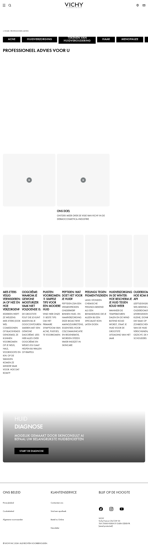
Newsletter (55, 528)
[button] (29, 182)
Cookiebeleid (8, 511)
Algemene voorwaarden (13, 519)
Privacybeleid (8, 502)
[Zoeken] (9, 5)
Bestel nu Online (57, 519)
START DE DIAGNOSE (32, 451)
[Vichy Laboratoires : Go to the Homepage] (74, 5)
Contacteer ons (57, 502)
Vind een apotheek (58, 511)
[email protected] (106, 526)
